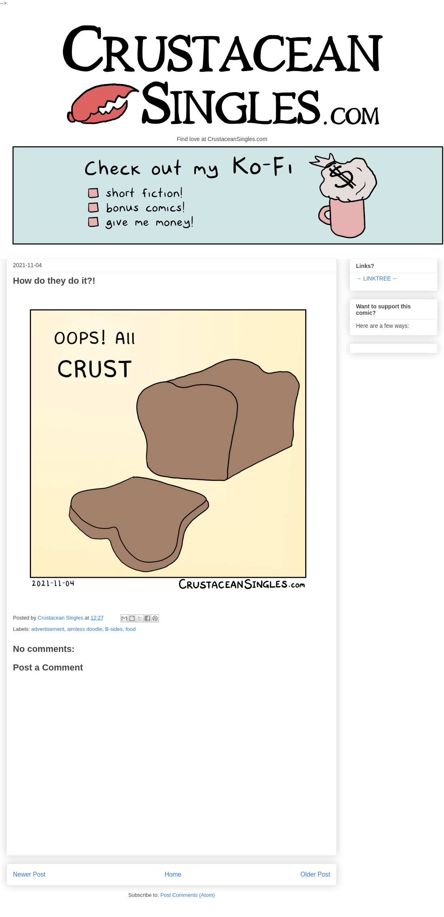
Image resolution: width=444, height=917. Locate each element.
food (131, 629)
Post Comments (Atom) (187, 895)
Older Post (315, 874)
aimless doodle (84, 629)
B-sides (113, 629)
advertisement (48, 629)
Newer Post (29, 874)
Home (173, 874)
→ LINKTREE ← (377, 278)
